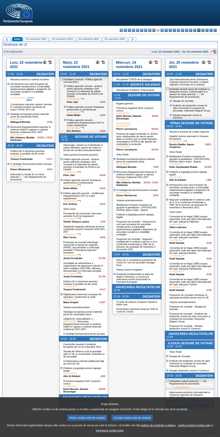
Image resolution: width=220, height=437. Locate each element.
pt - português (194, 30)
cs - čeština (129, 30)
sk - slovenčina (203, 30)
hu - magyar (178, 30)
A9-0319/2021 (176, 164)
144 (198, 94)
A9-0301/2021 (70, 273)
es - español (125, 30)
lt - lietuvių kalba (174, 30)
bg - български (121, 30)
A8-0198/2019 (73, 128)
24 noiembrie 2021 (88, 39)
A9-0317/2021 (17, 166)
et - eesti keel (141, 30)
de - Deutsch (137, 30)
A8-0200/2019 (73, 99)
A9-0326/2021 (70, 386)
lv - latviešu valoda (170, 30)
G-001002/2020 (181, 387)
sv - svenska (215, 30)
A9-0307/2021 (176, 256)
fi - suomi (211, 30)
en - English (149, 30)
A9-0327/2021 (123, 123)
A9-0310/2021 (70, 234)
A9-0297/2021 (70, 255)
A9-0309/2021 (176, 287)
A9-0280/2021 (17, 119)
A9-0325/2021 (176, 141)
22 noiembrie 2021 (36, 39)
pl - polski (190, 30)
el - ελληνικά (145, 30)
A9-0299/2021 (176, 240)
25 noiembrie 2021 (114, 39)
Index (17, 39)
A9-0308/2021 (176, 271)
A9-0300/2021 (176, 224)
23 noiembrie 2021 (62, 39)
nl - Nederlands (186, 30)
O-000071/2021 (17, 97)
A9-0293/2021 (70, 219)
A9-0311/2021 (70, 299)
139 (201, 381)
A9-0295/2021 (17, 134)
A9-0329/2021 (123, 146)
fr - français (154, 30)
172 (22, 177)
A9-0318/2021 (17, 156)
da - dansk (133, 30)
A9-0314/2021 (70, 373)
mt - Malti (182, 30)
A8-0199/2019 (73, 112)
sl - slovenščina (207, 30)
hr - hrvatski (162, 30)
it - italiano (166, 30)
